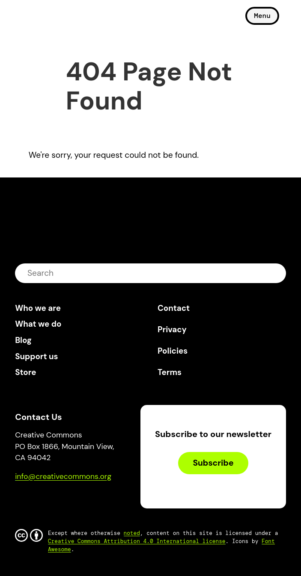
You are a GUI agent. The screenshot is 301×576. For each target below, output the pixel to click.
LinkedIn (84, 500)
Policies (173, 351)
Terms (170, 372)
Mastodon (58, 500)
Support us (36, 356)
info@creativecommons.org (63, 476)
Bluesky (31, 500)
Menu (262, 15)
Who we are (38, 308)
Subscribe (213, 463)
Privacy (172, 329)
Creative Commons (56, 19)
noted (132, 533)
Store (25, 372)
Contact (174, 308)
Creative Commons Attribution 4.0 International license (137, 541)
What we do (38, 324)
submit (274, 273)
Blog (23, 340)
